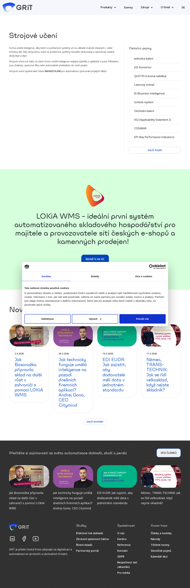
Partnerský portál (87, 550)
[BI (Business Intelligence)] (155, 93)
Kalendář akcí (159, 556)
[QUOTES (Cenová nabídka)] (155, 76)
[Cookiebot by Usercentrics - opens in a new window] (151, 266)
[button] (108, 7)
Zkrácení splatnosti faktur (92, 539)
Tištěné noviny (160, 545)
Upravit (95, 318)
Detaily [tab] (95, 276)
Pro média (123, 573)
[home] (18, 7)
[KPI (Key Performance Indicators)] (155, 137)
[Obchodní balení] (155, 111)
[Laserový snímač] (155, 84)
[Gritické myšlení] (155, 102)
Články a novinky (161, 533)
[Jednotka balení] (155, 58)
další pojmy (155, 150)
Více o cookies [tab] (143, 276)
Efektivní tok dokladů (89, 533)
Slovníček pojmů (161, 550)
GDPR (120, 556)
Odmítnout (47, 318)
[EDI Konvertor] (155, 67)
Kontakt (122, 550)
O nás (120, 533)
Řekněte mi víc (95, 259)
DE (183, 7)
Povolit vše (142, 318)
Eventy (128, 7)
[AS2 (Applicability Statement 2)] (155, 119)
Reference (124, 545)
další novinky (95, 421)
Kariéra (121, 539)
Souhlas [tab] (46, 276)
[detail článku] (29, 363)
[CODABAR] (155, 128)
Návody (155, 539)
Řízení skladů (84, 545)
